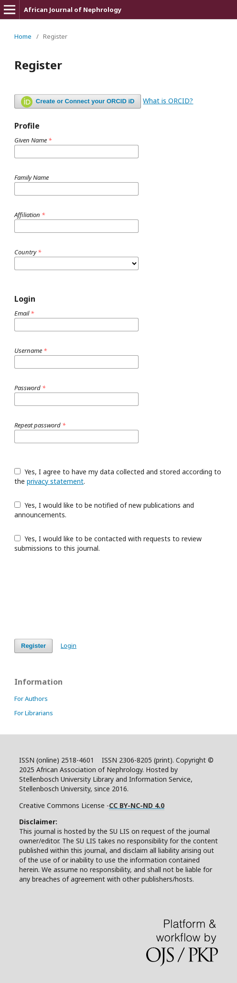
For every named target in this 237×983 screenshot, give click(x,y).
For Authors (31, 698)
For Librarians (33, 713)
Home (23, 36)
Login (68, 645)
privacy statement (55, 481)
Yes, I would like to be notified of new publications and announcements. (104, 510)
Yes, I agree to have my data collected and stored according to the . (117, 476)
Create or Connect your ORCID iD (77, 102)
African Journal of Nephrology (72, 9)
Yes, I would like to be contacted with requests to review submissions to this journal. (108, 543)
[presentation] (87, 595)
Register (33, 645)
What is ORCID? (168, 100)
